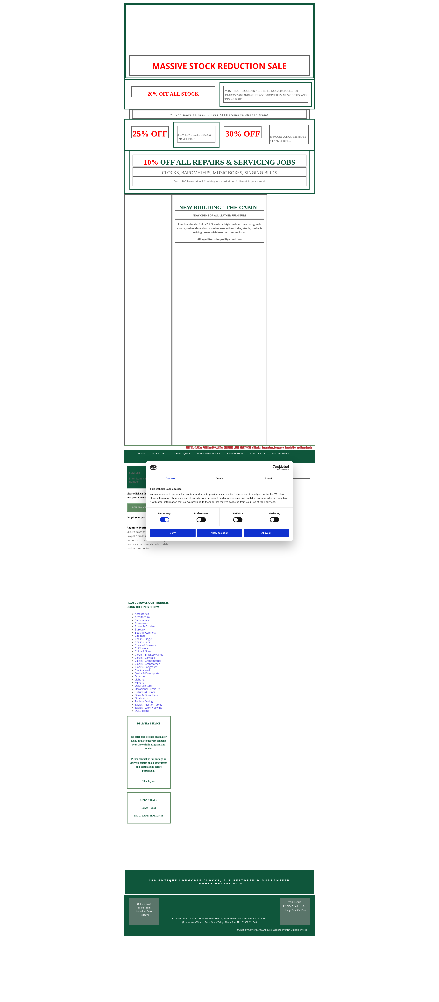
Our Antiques (181, 453)
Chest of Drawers (145, 645)
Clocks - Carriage (145, 657)
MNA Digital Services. (296, 929)
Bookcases (141, 623)
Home (141, 453)
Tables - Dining (144, 701)
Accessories (142, 614)
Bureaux (140, 629)
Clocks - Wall (142, 670)
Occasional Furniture (147, 689)
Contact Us (257, 453)
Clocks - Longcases (146, 667)
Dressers (140, 676)
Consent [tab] (171, 478)
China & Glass (143, 651)
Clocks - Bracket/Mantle (149, 654)
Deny (173, 532)
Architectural (142, 617)
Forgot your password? (140, 517)
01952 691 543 (294, 906)
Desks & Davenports (147, 673)
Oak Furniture (143, 685)
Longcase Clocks (208, 453)
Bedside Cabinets (145, 632)
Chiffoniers (141, 648)
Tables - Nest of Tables (148, 704)
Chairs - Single (143, 639)
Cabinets (140, 635)
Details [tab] (219, 478)
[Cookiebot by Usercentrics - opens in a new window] (275, 467)
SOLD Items (142, 711)
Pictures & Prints (145, 692)
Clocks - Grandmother (148, 661)
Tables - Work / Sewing (148, 707)
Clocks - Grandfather (147, 664)
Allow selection (219, 532)
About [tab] (268, 478)
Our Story (159, 453)
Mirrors (139, 682)
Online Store (280, 453)
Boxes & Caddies (145, 626)
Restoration (235, 453)
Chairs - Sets (142, 642)
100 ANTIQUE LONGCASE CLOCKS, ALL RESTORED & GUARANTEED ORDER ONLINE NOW (219, 882)
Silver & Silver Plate (146, 695)
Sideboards (142, 698)
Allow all (266, 532)
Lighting (139, 679)
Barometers (142, 620)
